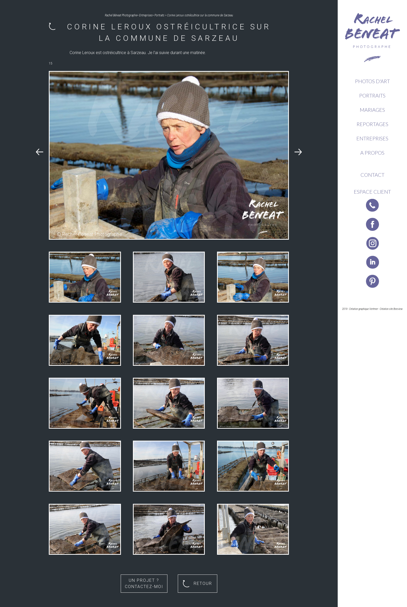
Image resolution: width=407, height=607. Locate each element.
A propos (372, 152)
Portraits (372, 95)
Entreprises (372, 138)
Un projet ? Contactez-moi (144, 583)
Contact (372, 175)
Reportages (372, 124)
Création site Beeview (391, 309)
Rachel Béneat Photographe (121, 15)
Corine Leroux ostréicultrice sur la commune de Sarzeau (200, 15)
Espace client (372, 191)
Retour (197, 583)
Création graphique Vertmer (363, 309)
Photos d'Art (372, 81)
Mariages (372, 110)
